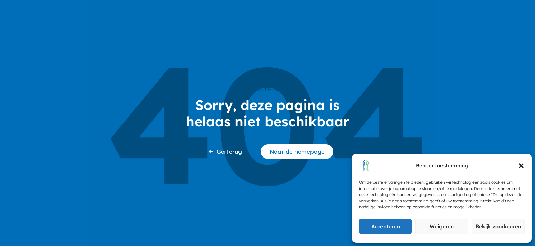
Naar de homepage (297, 151)
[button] (521, 165)
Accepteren (385, 226)
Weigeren (442, 226)
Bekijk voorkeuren (498, 226)
